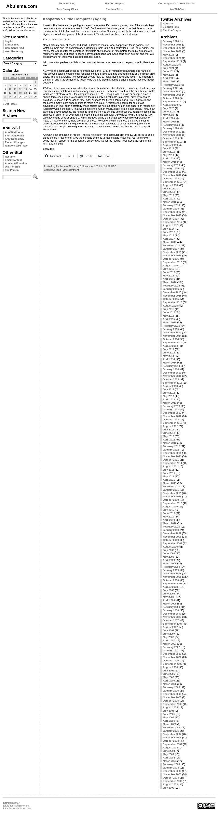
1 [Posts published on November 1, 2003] (35, 82)
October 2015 (171, 299)
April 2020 (169, 118)
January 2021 (171, 88)
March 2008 (170, 603)
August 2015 (170, 305)
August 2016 (170, 265)
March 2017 (170, 242)
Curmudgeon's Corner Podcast (177, 3)
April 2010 (169, 519)
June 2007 (169, 633)
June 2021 (169, 71)
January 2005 (171, 730)
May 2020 (168, 114)
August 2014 (170, 345)
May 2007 (168, 637)
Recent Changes (15, 142)
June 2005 (169, 714)
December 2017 (172, 211)
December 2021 (172, 58)
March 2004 (170, 760)
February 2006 (171, 687)
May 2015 (168, 315)
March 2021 (170, 81)
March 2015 (170, 322)
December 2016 (172, 252)
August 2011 (170, 466)
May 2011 (168, 476)
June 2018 (169, 191)
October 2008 (171, 580)
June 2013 (169, 392)
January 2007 (171, 650)
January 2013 (171, 409)
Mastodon (29, 30)
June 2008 (169, 593)
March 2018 (170, 201)
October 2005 (171, 700)
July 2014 (168, 349)
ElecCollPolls (171, 26)
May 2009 (168, 556)
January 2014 (171, 369)
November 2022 (172, 51)
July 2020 (168, 108)
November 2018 (172, 175)
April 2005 (169, 720)
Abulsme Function (16, 163)
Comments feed (14, 47)
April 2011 (169, 479)
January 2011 (171, 489)
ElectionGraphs (172, 30)
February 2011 (171, 486)
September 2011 (172, 463)
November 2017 (172, 215)
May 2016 (168, 275)
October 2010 (171, 499)
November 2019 (172, 135)
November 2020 (172, 94)
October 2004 (171, 740)
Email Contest (13, 160)
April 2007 (169, 640)
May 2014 (168, 355)
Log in (8, 41)
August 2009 (170, 546)
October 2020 (171, 98)
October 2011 (171, 459)
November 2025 (172, 44)
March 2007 (170, 643)
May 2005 (168, 717)
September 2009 (172, 543)
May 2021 (168, 74)
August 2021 (170, 64)
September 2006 (172, 663)
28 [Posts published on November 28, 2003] (30, 97)
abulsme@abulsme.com (16, 805)
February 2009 (171, 566)
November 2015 (172, 295)
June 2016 (169, 272)
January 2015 (171, 329)
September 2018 (172, 181)
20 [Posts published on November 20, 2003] (25, 93)
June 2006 (169, 673)
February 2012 (171, 446)
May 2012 (168, 436)
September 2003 (172, 781)
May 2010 (168, 516)
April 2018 (169, 198)
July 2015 (168, 309)
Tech (58, 169)
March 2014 (170, 362)
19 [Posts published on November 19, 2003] (20, 93)
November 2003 (172, 774)
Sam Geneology (14, 135)
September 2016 (172, 262)
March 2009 (170, 563)
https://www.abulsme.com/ (17, 808)
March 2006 (170, 683)
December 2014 (172, 332)
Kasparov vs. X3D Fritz (56, 39)
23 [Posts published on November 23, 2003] (5, 97)
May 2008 (168, 596)
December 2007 (172, 613)
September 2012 (172, 422)
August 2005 (170, 707)
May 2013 (168, 396)
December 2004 (172, 734)
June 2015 (169, 312)
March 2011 (170, 483)
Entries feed (12, 44)
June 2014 (169, 352)
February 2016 (171, 285)
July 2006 (168, 670)
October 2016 (171, 258)
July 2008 (168, 590)
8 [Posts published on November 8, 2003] (35, 85)
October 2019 (171, 138)
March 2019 (170, 161)
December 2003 (172, 771)
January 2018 (171, 208)
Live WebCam (177, 9)
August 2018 (170, 185)
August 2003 (170, 784)
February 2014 (171, 365)
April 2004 (169, 757)
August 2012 (170, 426)
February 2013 (171, 406)
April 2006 (169, 680)
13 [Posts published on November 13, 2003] (25, 89)
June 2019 (169, 151)
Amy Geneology (14, 138)
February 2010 (171, 526)
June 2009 (169, 553)
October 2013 (171, 379)
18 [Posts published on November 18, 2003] (15, 93)
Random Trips (114, 9)
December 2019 (172, 131)
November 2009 (172, 536)
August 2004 (170, 747)
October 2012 (171, 419)
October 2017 (171, 218)
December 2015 (172, 292)
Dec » (14, 103)
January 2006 (171, 690)
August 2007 (170, 627)
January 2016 (171, 288)
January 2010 (171, 529)
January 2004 (171, 767)
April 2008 (169, 600)
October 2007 (171, 620)
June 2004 (169, 750)
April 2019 (169, 158)
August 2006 (170, 667)
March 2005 (170, 724)
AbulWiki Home (14, 132)
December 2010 (172, 493)
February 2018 (171, 205)
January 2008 (171, 610)
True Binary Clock (67, 9)
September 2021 (172, 61)
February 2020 (171, 124)
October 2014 (171, 339)
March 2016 (170, 282)
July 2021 (168, 68)
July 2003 (168, 787)
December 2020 (172, 91)
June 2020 (169, 111)
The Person (12, 170)
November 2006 (172, 657)
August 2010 (170, 506)
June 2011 (169, 473)
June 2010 (169, 513)
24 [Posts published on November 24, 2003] (10, 97)
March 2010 (170, 523)
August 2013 (170, 386)
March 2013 (170, 402)
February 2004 (171, 764)
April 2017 (169, 238)
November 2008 (172, 576)
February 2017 (171, 245)
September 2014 (172, 342)
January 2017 (171, 248)
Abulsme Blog (67, 3)
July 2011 (168, 469)
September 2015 (172, 302)
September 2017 (172, 222)
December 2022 (172, 47)
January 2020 (171, 128)
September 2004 (172, 744)
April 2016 (169, 278)
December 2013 (172, 372)
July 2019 (168, 148)
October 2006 (171, 660)
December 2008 (172, 573)
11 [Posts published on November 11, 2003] (15, 89)
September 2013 (172, 382)
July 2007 (168, 630)
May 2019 (168, 155)
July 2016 (168, 268)
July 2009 (168, 550)
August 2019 (170, 145)
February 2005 (171, 727)
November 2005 (172, 697)
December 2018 (172, 171)
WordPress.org (14, 51)
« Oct (6, 103)
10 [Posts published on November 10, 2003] (10, 89)
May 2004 (168, 754)
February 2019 (171, 165)
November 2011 (172, 456)
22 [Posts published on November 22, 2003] (35, 93)
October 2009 (171, 540)
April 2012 (169, 439)
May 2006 (168, 677)
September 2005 (172, 704)
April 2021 (169, 78)
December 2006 (172, 653)
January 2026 (171, 41)
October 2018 (171, 178)
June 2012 (169, 432)
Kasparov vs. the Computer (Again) (74, 19)
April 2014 (169, 359)
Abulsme (168, 23)
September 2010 (172, 503)
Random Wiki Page (16, 145)
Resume (10, 156)
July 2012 (168, 429)
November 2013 (172, 376)
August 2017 (170, 225)
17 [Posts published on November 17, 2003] (10, 93)
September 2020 (172, 101)
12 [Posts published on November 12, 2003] (20, 89)
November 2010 (172, 496)
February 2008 (171, 606)
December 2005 (172, 694)
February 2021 (171, 84)
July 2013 (168, 389)
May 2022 (168, 54)
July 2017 (168, 228)
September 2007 (172, 623)
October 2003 (171, 777)
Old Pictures (12, 166)
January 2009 (171, 570)
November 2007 (172, 617)
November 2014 (172, 335)
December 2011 (172, 453)
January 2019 (171, 168)
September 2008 (172, 583)
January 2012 (171, 449)
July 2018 (168, 188)
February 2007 (171, 647)
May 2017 (168, 235)
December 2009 (172, 533)
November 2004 (172, 737)
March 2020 (170, 121)
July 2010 (168, 509)
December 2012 (172, 412)
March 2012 (170, 442)
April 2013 (169, 399)
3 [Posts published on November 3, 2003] (10, 85)
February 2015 (171, 325)
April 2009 (169, 560)
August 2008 (170, 586)
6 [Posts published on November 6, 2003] (25, 85)
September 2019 (172, 141)
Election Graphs (114, 3)
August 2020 (170, 104)
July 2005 (168, 710)
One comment (71, 169)
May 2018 (168, 195)
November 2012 (172, 416)
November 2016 (172, 255)
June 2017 (169, 232)
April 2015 (169, 319)
